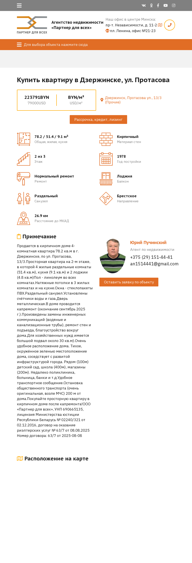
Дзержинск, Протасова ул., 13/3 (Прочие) (133, 100)
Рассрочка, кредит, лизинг (98, 119)
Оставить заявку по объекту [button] (129, 282)
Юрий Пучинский (148, 242)
